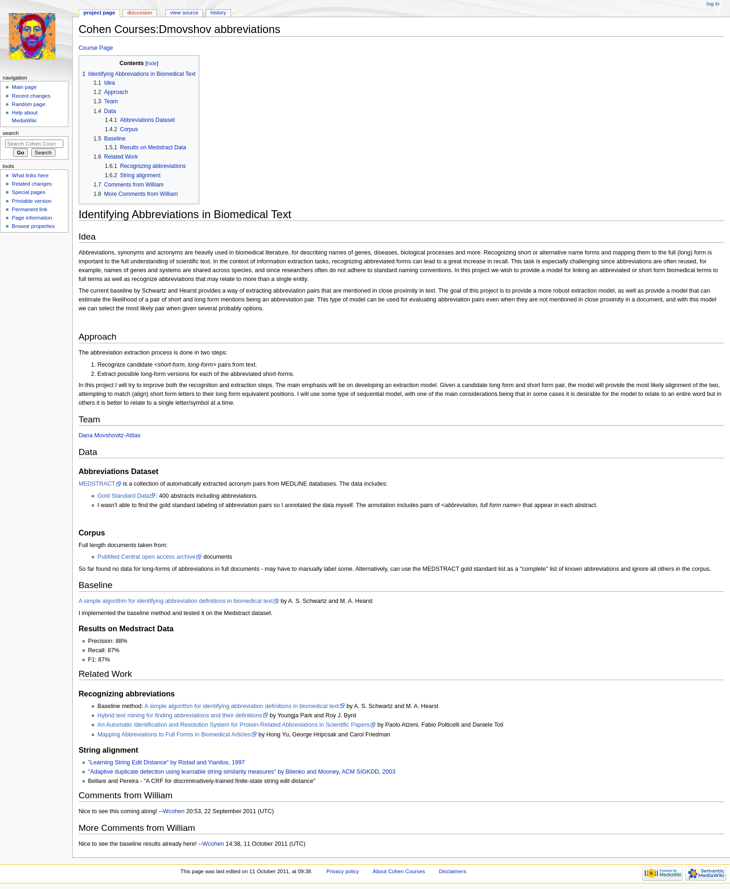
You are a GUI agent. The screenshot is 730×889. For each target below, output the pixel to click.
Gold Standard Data (123, 496)
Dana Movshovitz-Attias (110, 435)
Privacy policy (342, 871)
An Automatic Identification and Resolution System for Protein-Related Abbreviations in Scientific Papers (233, 725)
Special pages (28, 192)
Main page (24, 87)
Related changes (32, 184)
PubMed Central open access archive (146, 557)
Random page (28, 104)
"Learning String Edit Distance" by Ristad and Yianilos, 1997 (166, 762)
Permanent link (29, 209)
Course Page (96, 48)
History (218, 12)
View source (184, 12)
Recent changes (31, 96)
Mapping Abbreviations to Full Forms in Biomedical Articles (173, 734)
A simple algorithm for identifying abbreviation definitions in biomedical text (176, 601)
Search (11, 133)
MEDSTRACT (97, 484)
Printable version (31, 201)
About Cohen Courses (399, 871)
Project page (99, 12)
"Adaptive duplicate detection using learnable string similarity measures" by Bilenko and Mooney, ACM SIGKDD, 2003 (241, 772)
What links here (30, 175)
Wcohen (174, 811)
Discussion (139, 12)
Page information (32, 218)
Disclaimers (452, 871)
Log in (713, 4)
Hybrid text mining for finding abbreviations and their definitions (179, 715)
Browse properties (33, 226)
